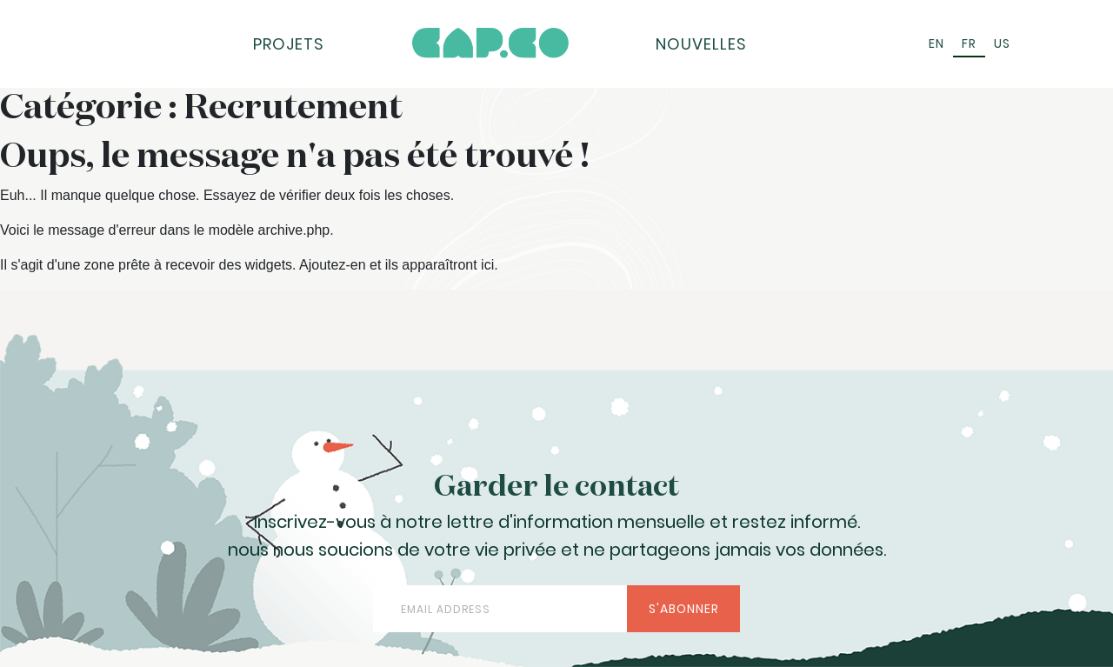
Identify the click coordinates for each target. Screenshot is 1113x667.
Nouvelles (701, 44)
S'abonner (684, 608)
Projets (288, 44)
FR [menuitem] (969, 43)
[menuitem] (936, 43)
